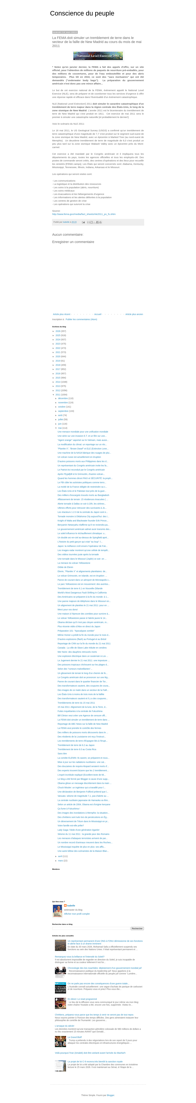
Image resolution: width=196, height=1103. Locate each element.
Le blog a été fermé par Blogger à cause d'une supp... (83, 779)
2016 (58, 373)
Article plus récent (61, 314)
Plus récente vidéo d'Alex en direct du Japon (79, 626)
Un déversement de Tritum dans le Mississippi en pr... (83, 821)
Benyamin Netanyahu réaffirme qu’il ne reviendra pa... (83, 525)
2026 (58, 331)
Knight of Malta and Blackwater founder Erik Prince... (83, 520)
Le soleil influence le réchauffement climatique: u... (82, 533)
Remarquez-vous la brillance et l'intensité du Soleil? (79, 956)
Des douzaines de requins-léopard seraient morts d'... (83, 766)
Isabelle (71, 905)
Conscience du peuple (82, 13)
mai (60, 428)
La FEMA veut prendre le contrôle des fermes (79, 728)
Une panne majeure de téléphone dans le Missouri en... (84, 601)
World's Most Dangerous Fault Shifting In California (82, 592)
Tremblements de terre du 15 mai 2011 (76, 703)
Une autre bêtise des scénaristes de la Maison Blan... (83, 851)
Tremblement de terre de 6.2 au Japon (76, 745)
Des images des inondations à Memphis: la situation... (83, 813)
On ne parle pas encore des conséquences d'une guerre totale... (98, 983)
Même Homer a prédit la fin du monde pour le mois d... (84, 635)
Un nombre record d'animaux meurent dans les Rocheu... (85, 842)
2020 (58, 356)
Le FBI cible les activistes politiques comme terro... (82, 482)
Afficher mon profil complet (77, 914)
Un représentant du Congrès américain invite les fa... (83, 465)
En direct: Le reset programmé (82, 999)
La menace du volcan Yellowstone (74, 563)
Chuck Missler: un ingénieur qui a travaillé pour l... (82, 787)
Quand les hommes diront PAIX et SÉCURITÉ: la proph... (85, 478)
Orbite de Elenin (65, 567)
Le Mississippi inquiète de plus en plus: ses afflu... (81, 847)
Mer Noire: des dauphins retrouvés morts (77, 652)
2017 (58, 369)
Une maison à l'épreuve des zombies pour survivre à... (84, 613)
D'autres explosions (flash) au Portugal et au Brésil (82, 639)
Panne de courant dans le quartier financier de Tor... (82, 681)
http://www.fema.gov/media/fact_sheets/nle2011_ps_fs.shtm (84, 214)
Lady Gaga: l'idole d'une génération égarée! (78, 830)
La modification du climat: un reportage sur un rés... (82, 444)
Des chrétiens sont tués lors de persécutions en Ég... (83, 817)
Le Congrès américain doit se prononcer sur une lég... (83, 677)
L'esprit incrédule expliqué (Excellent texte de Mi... (82, 775)
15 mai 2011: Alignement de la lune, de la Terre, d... (82, 707)
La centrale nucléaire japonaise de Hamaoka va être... (83, 800)
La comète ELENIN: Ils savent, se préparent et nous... (83, 758)
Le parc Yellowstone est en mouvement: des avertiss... (84, 584)
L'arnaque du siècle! (64, 1026)
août (60, 415)
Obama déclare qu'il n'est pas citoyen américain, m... (83, 622)
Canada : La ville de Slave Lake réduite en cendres (82, 647)
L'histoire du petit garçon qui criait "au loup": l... (80, 541)
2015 (58, 377)
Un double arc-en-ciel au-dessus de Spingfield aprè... (83, 537)
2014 (58, 382)
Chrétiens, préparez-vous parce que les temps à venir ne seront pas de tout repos (94, 1014)
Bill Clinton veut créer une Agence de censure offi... (82, 715)
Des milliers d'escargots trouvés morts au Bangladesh (83, 495)
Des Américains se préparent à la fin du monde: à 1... (83, 597)
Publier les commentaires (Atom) (81, 319)
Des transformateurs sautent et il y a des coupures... (83, 698)
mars (61, 860)
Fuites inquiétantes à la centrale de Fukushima (80, 711)
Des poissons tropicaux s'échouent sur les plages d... (83, 664)
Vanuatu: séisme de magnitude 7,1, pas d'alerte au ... (83, 796)
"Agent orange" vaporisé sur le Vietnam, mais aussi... (83, 440)
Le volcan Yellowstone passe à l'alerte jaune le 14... (82, 618)
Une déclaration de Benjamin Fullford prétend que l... (83, 791)
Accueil (97, 314)
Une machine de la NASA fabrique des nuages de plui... (84, 453)
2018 (58, 365)
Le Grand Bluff (75, 1037)
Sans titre (62, 753)
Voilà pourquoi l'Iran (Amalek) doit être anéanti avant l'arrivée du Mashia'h (90, 1053)
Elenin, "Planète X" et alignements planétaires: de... (82, 571)
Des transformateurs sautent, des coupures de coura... (84, 685)
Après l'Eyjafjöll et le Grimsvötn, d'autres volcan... (81, 474)
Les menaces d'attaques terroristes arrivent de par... (83, 838)
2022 (58, 348)
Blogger (110, 1095)
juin (60, 424)
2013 (58, 386)
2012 (58, 390)
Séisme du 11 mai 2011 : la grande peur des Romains (83, 834)
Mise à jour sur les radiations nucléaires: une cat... (82, 762)
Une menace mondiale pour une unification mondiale (83, 431)
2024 (58, 339)
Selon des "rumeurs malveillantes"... (75, 669)
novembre (63, 402)
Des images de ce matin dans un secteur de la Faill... (83, 690)
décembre (63, 398)
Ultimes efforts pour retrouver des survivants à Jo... (82, 508)
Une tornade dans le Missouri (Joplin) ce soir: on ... (82, 559)
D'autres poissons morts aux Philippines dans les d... (83, 461)
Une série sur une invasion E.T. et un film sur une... (82, 436)
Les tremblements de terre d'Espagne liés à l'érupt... (83, 741)
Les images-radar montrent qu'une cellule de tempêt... (83, 550)
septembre (63, 411)
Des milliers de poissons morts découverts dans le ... (83, 732)
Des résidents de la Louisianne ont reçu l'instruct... (82, 736)
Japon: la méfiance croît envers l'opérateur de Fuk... (83, 546)
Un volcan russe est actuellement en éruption (79, 457)
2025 (58, 335)
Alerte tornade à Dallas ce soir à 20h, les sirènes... (82, 503)
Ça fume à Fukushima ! (69, 808)
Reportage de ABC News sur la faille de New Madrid (83, 724)
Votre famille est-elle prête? (71, 825)
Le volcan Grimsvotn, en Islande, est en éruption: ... (82, 575)
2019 (58, 361)
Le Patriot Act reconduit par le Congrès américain (81, 469)
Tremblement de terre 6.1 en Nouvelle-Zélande (80, 588)
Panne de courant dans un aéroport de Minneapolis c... (84, 580)
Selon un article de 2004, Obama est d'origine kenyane (84, 804)
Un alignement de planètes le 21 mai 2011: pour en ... (83, 605)
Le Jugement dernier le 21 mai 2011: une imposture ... (84, 660)
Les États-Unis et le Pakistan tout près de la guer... (82, 491)
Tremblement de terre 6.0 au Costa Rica (77, 749)
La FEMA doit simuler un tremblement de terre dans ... (84, 719)
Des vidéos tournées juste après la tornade (78, 554)
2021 (58, 352)
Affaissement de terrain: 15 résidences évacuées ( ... (83, 499)
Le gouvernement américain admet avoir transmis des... (84, 529)
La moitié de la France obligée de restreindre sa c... (82, 487)
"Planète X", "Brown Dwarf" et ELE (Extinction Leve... (83, 448)
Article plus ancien (134, 314)
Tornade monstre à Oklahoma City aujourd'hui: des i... (83, 516)
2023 (58, 343)
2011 (58, 394)
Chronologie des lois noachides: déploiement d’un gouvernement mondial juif (105, 968)
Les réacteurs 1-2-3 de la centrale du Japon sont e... (83, 512)
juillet (61, 419)
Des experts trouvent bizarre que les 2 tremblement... (83, 770)
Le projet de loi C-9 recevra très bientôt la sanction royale (95, 1061)
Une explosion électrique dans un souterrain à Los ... (83, 656)
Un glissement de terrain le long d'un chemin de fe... (83, 673)
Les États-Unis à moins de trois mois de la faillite (81, 694)
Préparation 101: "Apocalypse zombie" (76, 631)
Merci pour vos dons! (68, 609)
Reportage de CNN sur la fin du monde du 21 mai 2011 (84, 643)
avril (60, 856)
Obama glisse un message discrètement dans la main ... (85, 783)
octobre (62, 406)
